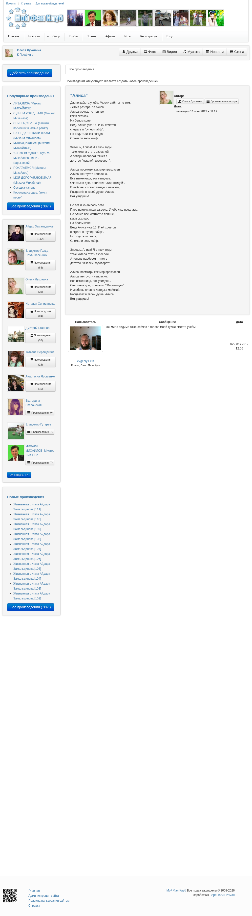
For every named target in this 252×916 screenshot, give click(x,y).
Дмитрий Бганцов (37, 328)
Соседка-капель (24, 187)
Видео (169, 52)
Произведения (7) (40, 432)
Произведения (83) (40, 265)
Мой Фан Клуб (176, 890)
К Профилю (25, 54)
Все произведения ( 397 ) (30, 206)
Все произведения (81, 69)
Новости (215, 52)
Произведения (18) (40, 362)
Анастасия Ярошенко (40, 376)
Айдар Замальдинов (39, 226)
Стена (237, 52)
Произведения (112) (40, 236)
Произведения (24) (40, 313)
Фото (150, 52)
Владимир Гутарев (38, 424)
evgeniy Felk (85, 361)
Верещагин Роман (222, 895)
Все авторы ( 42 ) (19, 474)
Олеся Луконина (36, 279)
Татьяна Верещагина (39, 352)
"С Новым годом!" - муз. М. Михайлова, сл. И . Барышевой (31, 158)
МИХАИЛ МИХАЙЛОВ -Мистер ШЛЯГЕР (39, 451)
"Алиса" (79, 95)
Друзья (130, 52)
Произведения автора (221, 101)
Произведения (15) (40, 386)
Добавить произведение (29, 73)
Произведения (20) (40, 338)
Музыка (191, 52)
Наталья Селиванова (40, 303)
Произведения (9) (40, 412)
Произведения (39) (40, 289)
